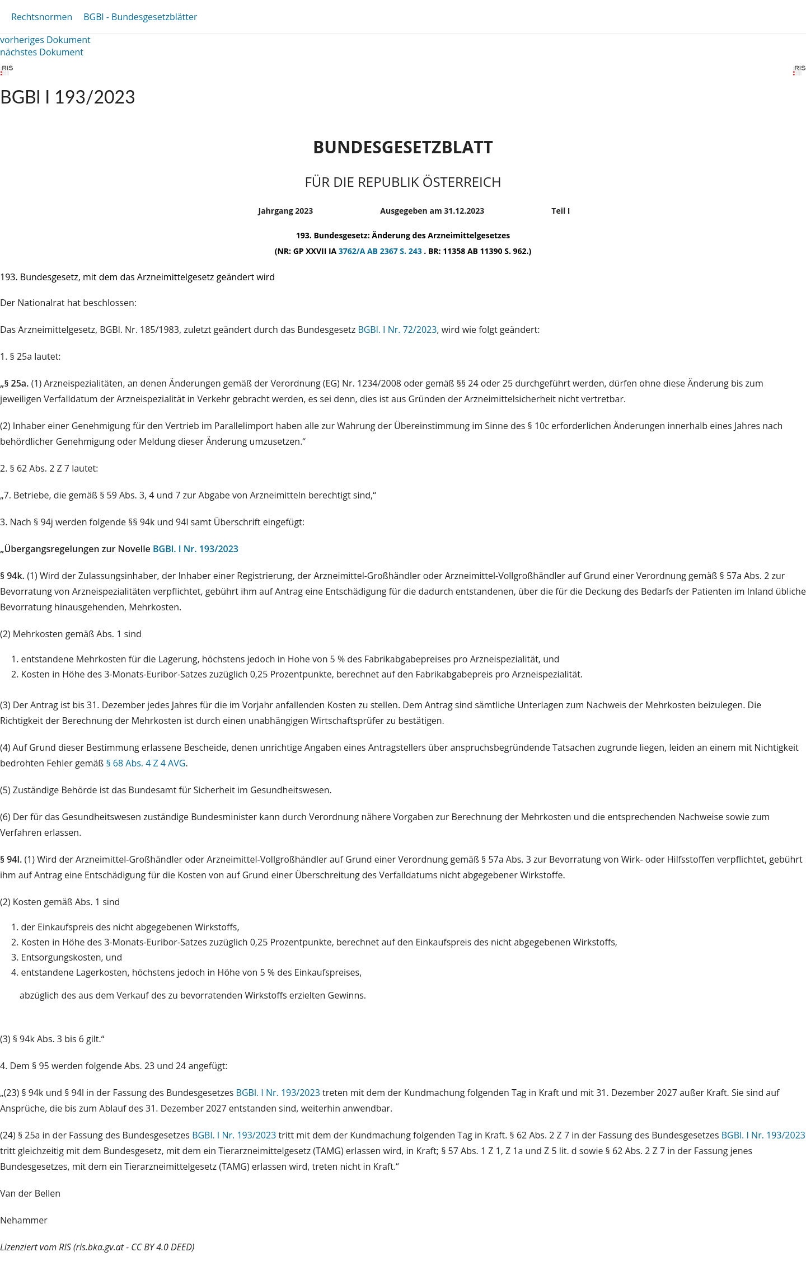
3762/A (353, 251)
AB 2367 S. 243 (395, 251)
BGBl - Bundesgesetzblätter (140, 17)
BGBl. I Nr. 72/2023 (397, 329)
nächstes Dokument (41, 52)
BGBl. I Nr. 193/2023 (195, 549)
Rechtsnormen (41, 17)
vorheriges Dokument (45, 40)
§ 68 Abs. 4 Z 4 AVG (145, 763)
